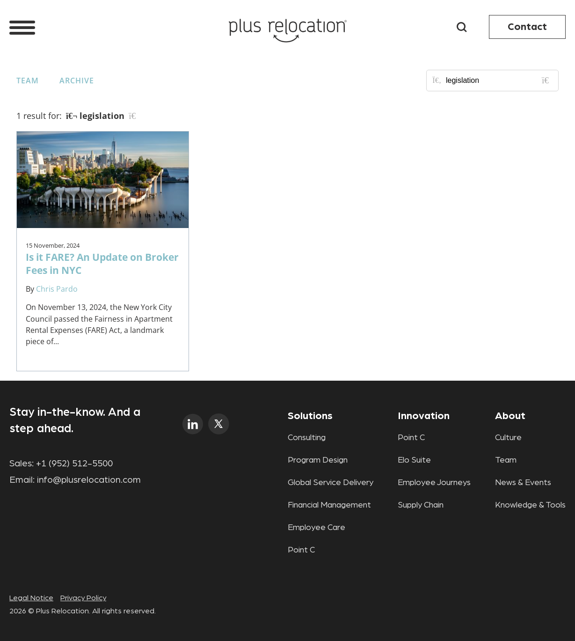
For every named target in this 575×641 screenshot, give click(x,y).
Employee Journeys (434, 483)
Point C (301, 550)
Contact (527, 27)
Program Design (318, 460)
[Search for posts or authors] (499, 80)
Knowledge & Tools (530, 505)
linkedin (193, 424)
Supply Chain (421, 505)
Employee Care (316, 527)
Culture (508, 438)
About (510, 416)
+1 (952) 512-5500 (74, 463)
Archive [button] (76, 80)
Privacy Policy (83, 598)
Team (27, 80)
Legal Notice (31, 598)
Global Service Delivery (330, 483)
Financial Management (329, 505)
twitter (218, 424)
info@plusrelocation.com (89, 480)
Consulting (307, 438)
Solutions (310, 416)
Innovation (424, 416)
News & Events (523, 483)
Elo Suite (414, 460)
